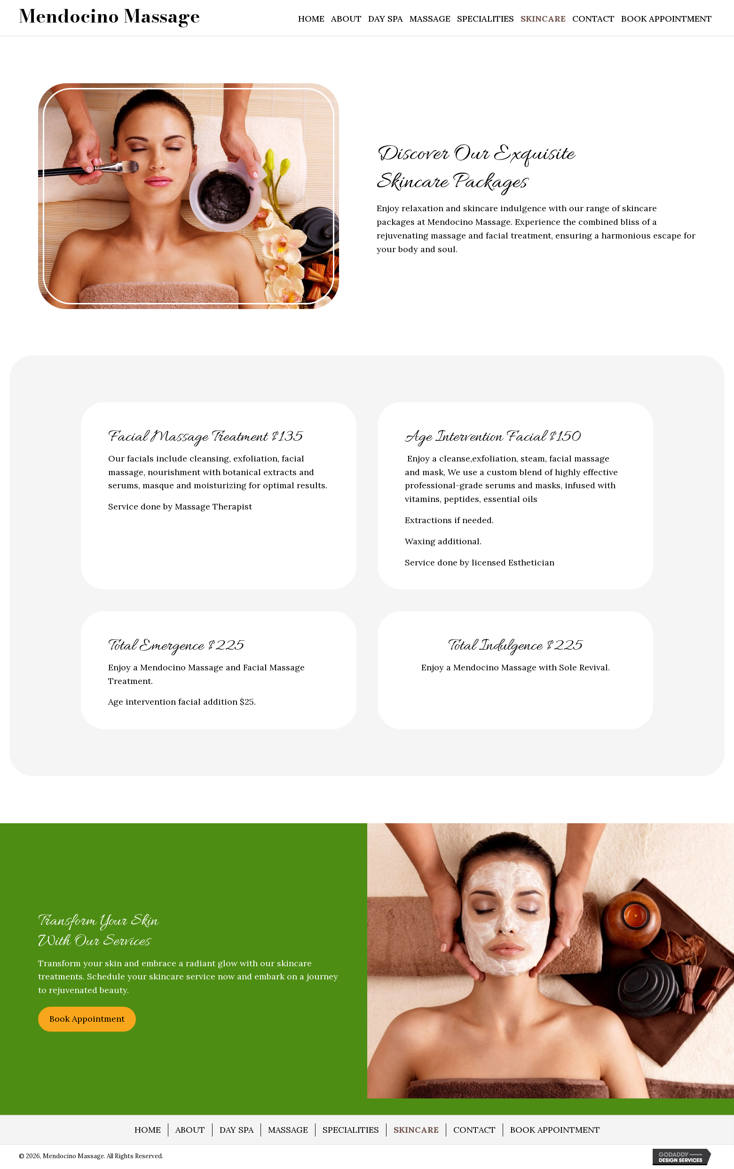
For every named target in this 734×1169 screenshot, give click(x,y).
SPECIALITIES (351, 1129)
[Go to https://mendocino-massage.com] (109, 16)
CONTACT (474, 1129)
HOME (147, 1129)
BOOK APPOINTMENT (555, 1129)
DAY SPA (236, 1129)
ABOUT (190, 1129)
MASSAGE (288, 1129)
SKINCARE (416, 1129)
